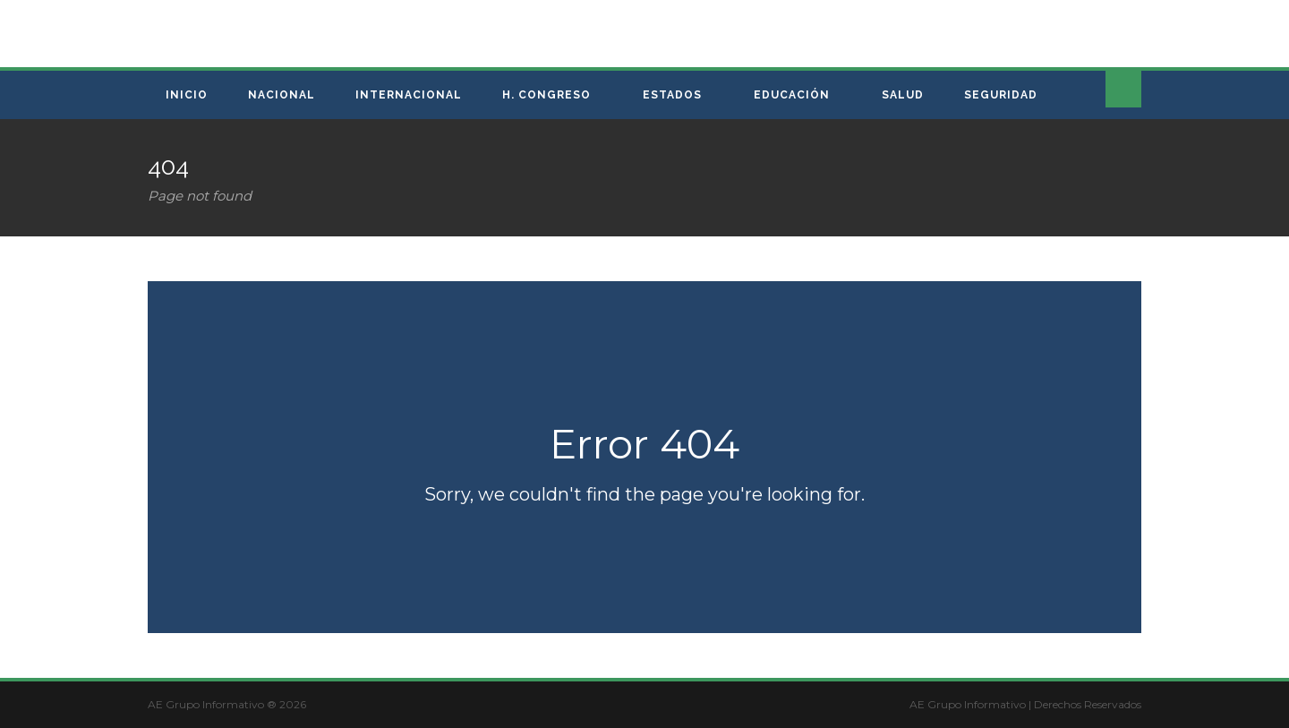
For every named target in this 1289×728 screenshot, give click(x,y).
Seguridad (1000, 95)
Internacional (408, 95)
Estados (672, 95)
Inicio (187, 95)
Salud (903, 95)
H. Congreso (546, 95)
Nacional (281, 95)
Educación (792, 95)
